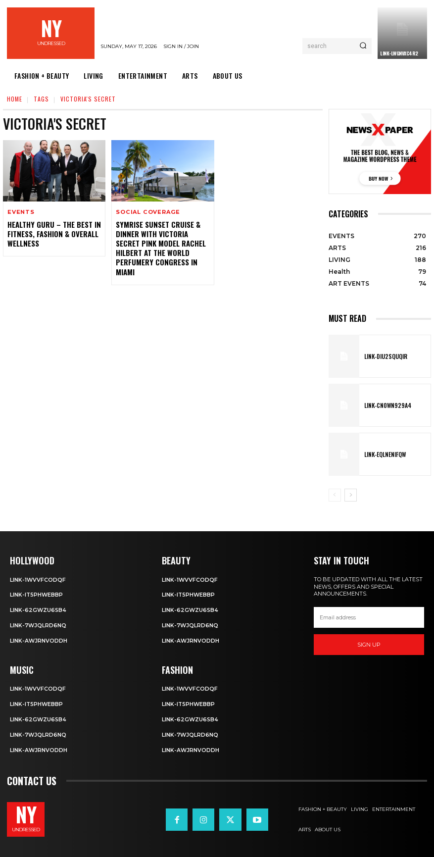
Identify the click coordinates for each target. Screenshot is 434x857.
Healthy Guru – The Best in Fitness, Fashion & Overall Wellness (52, 233)
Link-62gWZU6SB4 (38, 609)
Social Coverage (147, 212)
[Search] (363, 46)
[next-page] (350, 495)
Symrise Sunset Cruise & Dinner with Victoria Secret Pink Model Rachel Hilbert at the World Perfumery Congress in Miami (159, 246)
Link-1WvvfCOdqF (38, 579)
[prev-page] (335, 495)
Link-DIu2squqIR (383, 356)
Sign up (369, 644)
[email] (369, 617)
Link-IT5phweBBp (37, 594)
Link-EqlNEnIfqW (383, 454)
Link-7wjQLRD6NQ (38, 624)
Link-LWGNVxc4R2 (399, 53)
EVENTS (21, 212)
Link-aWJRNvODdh (39, 639)
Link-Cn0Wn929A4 (385, 405)
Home (14, 99)
